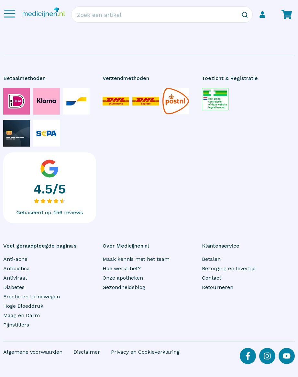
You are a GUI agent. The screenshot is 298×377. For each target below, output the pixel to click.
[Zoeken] (245, 14)
